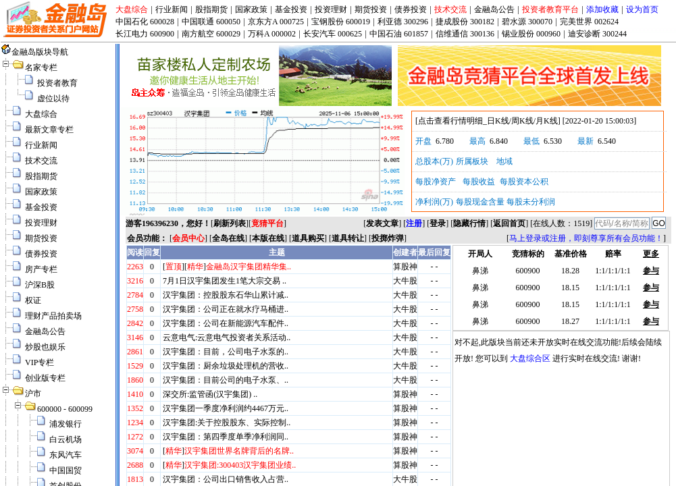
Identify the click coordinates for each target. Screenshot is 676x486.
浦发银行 (65, 424)
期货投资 (371, 9)
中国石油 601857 (398, 33)
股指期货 (211, 9)
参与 (651, 270)
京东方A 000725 (276, 21)
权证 (33, 300)
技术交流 (450, 9)
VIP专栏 (39, 362)
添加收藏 (602, 9)
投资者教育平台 (550, 9)
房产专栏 (41, 269)
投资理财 (331, 9)
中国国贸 (65, 470)
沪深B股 (40, 285)
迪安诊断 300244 (597, 33)
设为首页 (642, 9)
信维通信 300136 (465, 33)
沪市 (33, 393)
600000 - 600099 (65, 409)
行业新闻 (171, 9)
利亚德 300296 (403, 21)
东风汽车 (65, 455)
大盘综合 (131, 9)
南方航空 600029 (211, 33)
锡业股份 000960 (531, 33)
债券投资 (410, 9)
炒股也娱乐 (45, 347)
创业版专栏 (45, 378)
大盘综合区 (530, 358)
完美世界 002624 (589, 21)
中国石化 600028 (144, 21)
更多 (651, 254)
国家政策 (251, 9)
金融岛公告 (494, 9)
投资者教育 (57, 83)
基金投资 (291, 9)
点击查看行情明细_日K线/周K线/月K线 (488, 121)
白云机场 (65, 439)
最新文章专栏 (49, 129)
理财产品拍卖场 (53, 316)
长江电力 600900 (144, 33)
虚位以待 (53, 98)
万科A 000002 (272, 33)
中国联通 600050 (211, 21)
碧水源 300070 (527, 21)
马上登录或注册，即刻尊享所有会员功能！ (586, 238)
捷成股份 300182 (465, 21)
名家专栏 (41, 67)
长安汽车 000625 (332, 33)
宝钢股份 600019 (340, 21)
